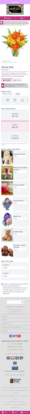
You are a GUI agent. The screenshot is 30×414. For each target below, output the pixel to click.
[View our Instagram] (16, 337)
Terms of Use (15, 407)
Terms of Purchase (20, 404)
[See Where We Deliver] (15, 311)
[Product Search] (15, 302)
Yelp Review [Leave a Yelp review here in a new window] (21, 375)
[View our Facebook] (10, 337)
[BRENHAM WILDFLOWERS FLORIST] (15, 14)
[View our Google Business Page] (13, 337)
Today (17, 94)
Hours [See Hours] (25, 412)
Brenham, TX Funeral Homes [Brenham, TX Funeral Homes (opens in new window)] (10, 387)
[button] (15, 368)
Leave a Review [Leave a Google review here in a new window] (10, 375)
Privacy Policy (7, 404)
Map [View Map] (15, 412)
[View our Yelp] (19, 337)
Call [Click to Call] (5, 412)
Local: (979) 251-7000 (15, 349)
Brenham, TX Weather (7, 396)
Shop (7, 18)
